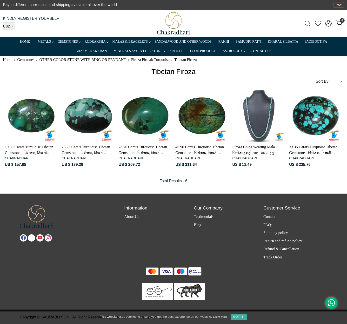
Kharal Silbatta (283, 41)
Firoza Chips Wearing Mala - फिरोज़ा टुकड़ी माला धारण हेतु (254, 150)
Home (25, 41)
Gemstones (69, 41)
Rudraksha (96, 41)
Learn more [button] (220, 316)
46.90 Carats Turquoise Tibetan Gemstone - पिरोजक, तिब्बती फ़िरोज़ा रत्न (199, 150)
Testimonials (204, 217)
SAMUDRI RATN (250, 41)
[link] (307, 23)
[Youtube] (40, 238)
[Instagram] (48, 238)
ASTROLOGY (234, 51)
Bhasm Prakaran (91, 51)
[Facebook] (23, 238)
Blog (197, 225)
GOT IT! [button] (239, 316)
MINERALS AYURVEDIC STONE (139, 51)
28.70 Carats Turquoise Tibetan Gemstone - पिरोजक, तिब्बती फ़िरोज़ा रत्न (143, 150)
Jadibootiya (316, 41)
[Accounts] (328, 23)
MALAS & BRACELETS (131, 41)
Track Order (272, 257)
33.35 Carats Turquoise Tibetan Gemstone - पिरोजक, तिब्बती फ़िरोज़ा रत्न (313, 150)
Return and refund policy (282, 241)
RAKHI (223, 41)
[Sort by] (325, 81)
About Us (131, 217)
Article (176, 51)
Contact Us (261, 51)
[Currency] (9, 26)
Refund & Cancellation (281, 249)
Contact (269, 217)
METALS (45, 41)
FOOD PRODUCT (203, 51)
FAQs (267, 225)
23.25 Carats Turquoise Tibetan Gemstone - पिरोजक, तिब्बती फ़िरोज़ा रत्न (86, 150)
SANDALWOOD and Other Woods (183, 41)
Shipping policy (275, 233)
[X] (31, 238)
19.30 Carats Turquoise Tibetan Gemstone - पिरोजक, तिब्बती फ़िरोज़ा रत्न (29, 150)
